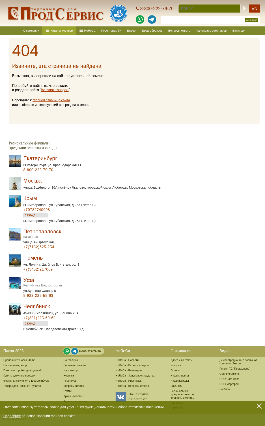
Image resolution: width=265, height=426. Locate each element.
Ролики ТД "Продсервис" (235, 368)
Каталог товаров (62, 30)
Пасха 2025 (13, 351)
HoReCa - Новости (127, 360)
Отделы (175, 370)
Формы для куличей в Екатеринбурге (26, 380)
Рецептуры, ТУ (111, 30)
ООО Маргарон (229, 384)
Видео (131, 30)
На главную (70, 360)
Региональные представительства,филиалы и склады (182, 394)
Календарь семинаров (211, 30)
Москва (32, 181)
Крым (30, 198)
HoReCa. (225, 389)
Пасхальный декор (15, 365)
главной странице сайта (51, 100)
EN (254, 8)
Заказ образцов (151, 30)
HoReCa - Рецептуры (129, 370)
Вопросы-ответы (179, 30)
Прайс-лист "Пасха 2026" (19, 360)
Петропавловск (42, 233)
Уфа (42, 282)
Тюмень (33, 258)
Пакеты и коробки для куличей (22, 370)
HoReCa (89, 30)
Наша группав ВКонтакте (132, 396)
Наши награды (179, 380)
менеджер (251, 20)
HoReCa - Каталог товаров (132, 365)
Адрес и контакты (181, 360)
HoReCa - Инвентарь (129, 380)
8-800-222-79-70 (90, 351)
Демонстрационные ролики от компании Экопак (238, 362)
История (175, 365)
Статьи (67, 391)
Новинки (68, 375)
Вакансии (239, 30)
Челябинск (36, 306)
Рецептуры (70, 380)
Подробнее (12, 416)
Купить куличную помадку (19, 375)
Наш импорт (71, 370)
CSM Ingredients (229, 373)
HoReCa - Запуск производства (135, 375)
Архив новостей (73, 396)
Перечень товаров (74, 365)
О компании (31, 30)
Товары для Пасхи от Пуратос (22, 385)
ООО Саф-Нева (229, 379)
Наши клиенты (179, 375)
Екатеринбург (40, 158)
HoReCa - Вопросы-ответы (132, 385)
